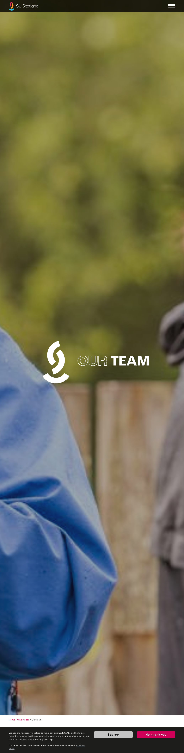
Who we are (23, 719)
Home (12, 719)
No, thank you (156, 734)
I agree (113, 734)
